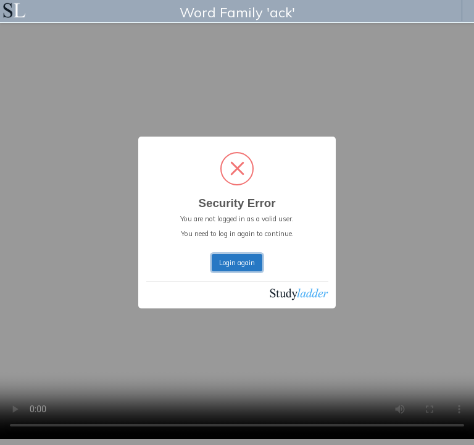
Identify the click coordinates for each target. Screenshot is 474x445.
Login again (237, 262)
